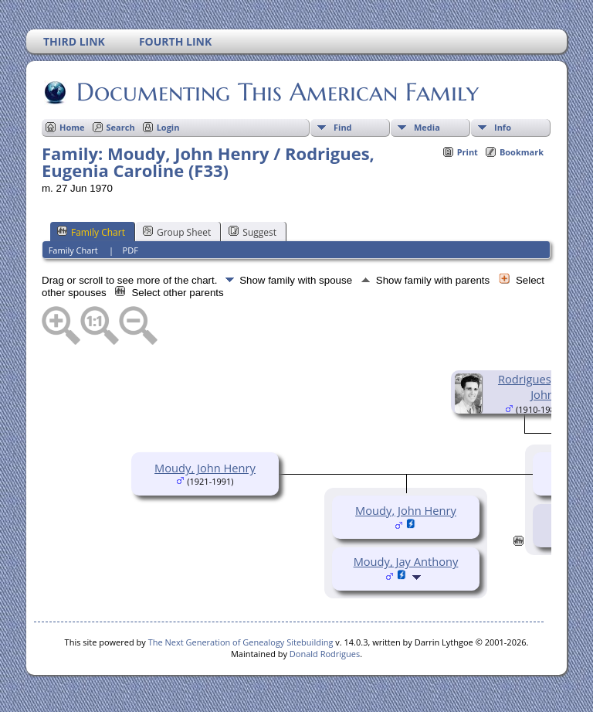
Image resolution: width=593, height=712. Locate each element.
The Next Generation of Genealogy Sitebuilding (241, 642)
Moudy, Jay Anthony (406, 561)
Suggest (252, 232)
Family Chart (91, 232)
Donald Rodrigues (325, 653)
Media (427, 127)
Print (467, 152)
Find (343, 127)
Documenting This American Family (276, 92)
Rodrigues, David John (542, 386)
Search (121, 127)
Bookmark (522, 152)
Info (502, 127)
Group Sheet (177, 232)
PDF (130, 250)
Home (72, 127)
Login (168, 127)
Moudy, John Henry (205, 467)
